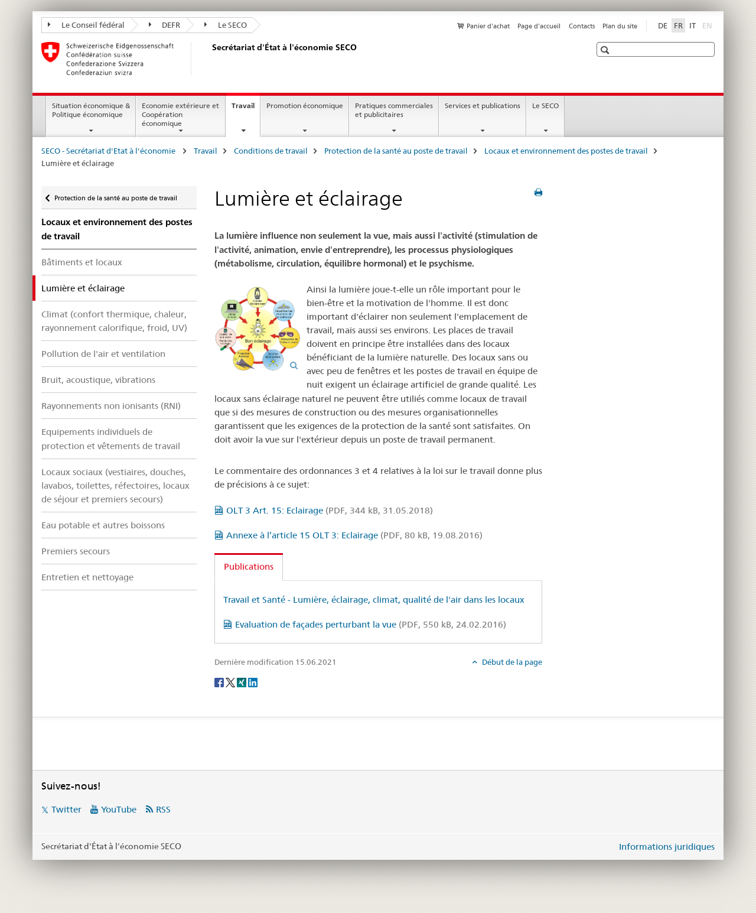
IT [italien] (692, 25)
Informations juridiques (667, 846)
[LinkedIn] (253, 681)
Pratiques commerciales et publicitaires (394, 110)
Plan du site (619, 26)
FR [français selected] (678, 25)
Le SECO (225, 25)
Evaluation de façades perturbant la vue (370, 624)
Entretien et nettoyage (87, 577)
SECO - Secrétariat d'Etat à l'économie (109, 150)
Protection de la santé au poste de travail (396, 150)
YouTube (118, 809)
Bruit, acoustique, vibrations (98, 379)
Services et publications (482, 105)
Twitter (66, 809)
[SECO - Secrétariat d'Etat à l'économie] (209, 58)
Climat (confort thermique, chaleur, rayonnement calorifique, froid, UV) (114, 320)
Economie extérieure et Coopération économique (180, 114)
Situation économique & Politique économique (91, 110)
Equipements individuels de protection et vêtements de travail (110, 438)
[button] (606, 50)
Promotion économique (304, 105)
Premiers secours (75, 551)
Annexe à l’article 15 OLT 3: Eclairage (354, 535)
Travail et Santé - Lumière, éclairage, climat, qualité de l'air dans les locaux (373, 599)
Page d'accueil (539, 26)
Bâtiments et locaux (81, 262)
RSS (163, 809)
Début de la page (511, 662)
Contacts (582, 26)
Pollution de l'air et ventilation (103, 353)
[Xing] (242, 681)
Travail (246, 109)
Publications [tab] (248, 566)
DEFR (165, 25)
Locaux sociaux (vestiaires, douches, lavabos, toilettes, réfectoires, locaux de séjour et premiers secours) (115, 485)
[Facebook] (220, 681)
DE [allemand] (662, 25)
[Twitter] (231, 681)
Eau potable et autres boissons (103, 525)
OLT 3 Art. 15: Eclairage (329, 510)
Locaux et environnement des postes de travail (566, 150)
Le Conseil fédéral (86, 25)
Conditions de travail (271, 150)
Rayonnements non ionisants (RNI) (111, 405)
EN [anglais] (708, 25)
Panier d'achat (488, 26)
